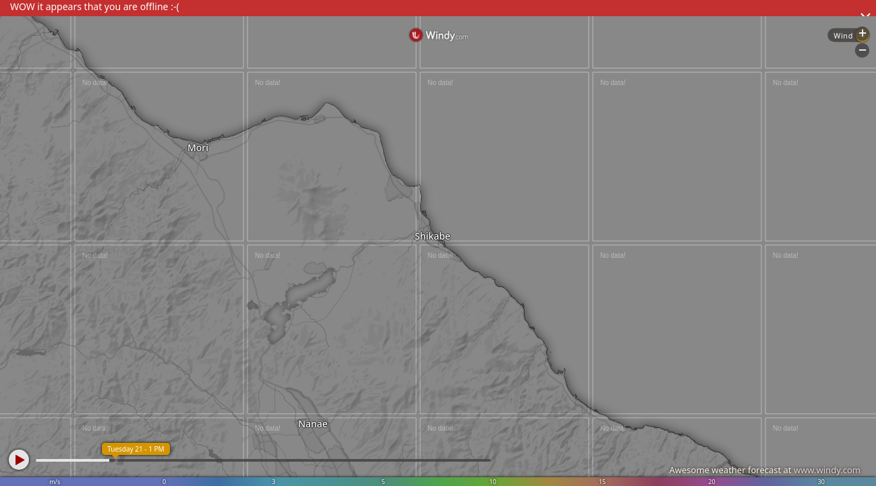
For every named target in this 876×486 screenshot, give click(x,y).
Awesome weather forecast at (764, 470)
